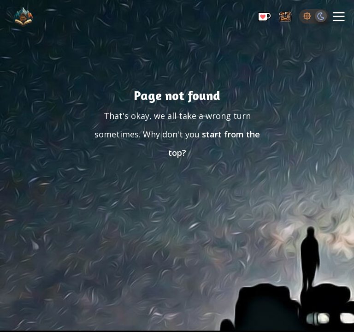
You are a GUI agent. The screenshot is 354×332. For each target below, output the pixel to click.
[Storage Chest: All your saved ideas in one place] (285, 17)
